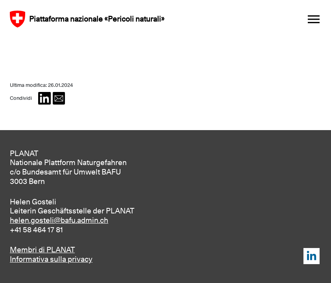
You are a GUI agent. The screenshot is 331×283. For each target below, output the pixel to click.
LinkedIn (311, 256)
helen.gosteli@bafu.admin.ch (59, 220)
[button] (44, 98)
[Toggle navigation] (313, 18)
